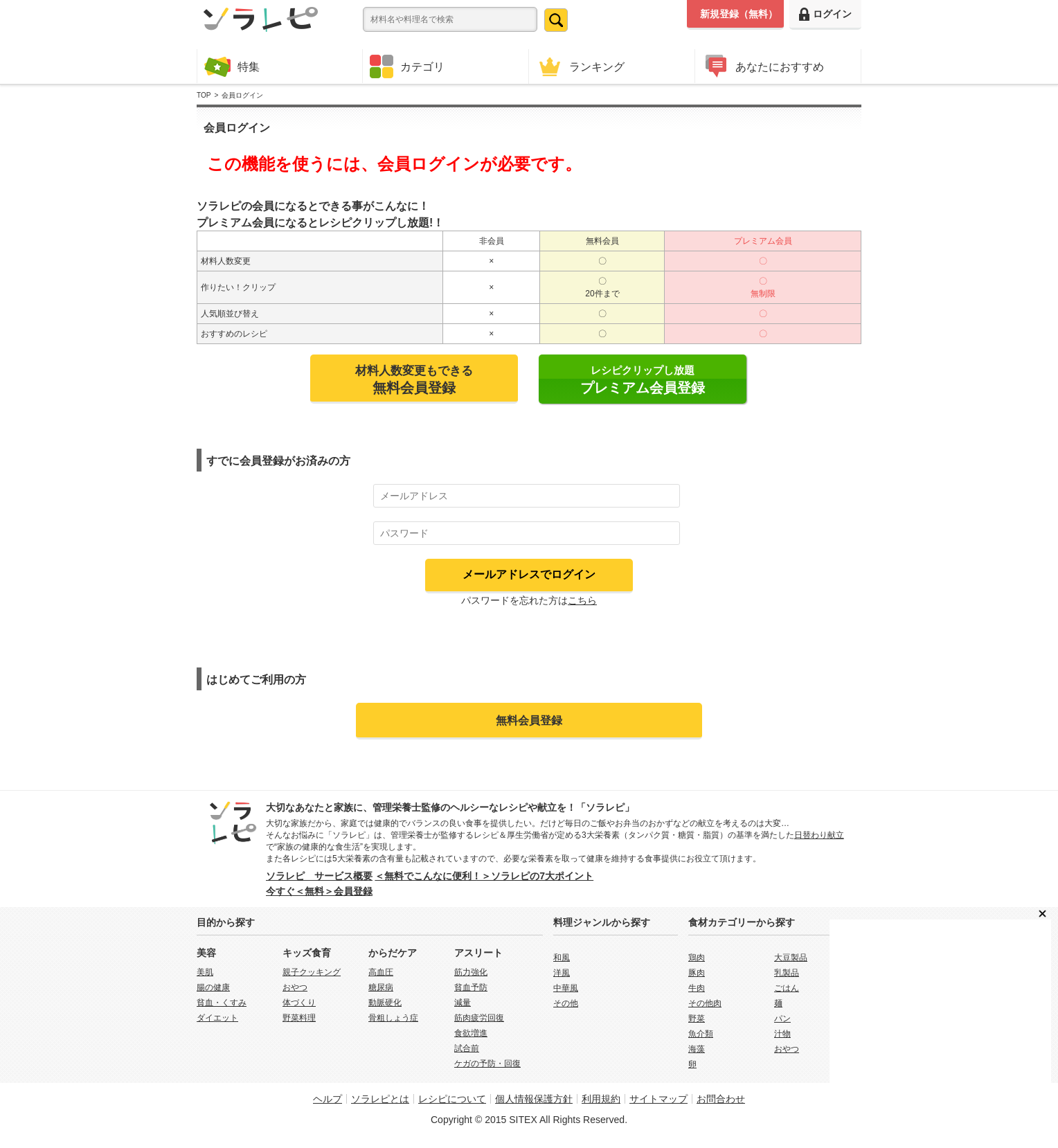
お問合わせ (721, 1098)
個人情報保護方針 (534, 1098)
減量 (462, 1002)
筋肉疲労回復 (479, 1018)
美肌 (205, 972)
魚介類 (700, 1034)
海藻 (696, 1049)
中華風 (565, 988)
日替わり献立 (819, 835)
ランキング (580, 66)
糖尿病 (380, 987)
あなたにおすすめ (763, 66)
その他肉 (704, 1003)
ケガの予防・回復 (487, 1063)
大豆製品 (790, 957)
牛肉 (696, 988)
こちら (582, 600)
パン (782, 1018)
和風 (561, 957)
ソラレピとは (380, 1098)
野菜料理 (299, 1018)
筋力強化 (470, 972)
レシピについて (452, 1098)
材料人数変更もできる (414, 379)
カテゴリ (407, 66)
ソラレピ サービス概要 (319, 875)
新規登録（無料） (739, 13)
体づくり (299, 1002)
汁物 (782, 1034)
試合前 (466, 1048)
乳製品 (786, 973)
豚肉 (696, 973)
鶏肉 (696, 957)
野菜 (696, 1018)
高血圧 (380, 972)
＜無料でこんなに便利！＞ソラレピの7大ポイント (484, 875)
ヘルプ (327, 1098)
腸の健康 (213, 987)
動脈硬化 (385, 1002)
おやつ (295, 987)
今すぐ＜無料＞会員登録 (319, 891)
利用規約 (601, 1098)
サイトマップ (658, 1098)
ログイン (825, 14)
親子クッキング (312, 972)
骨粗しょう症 (393, 1018)
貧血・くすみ (221, 1002)
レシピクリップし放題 (642, 379)
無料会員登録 (529, 720)
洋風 (561, 973)
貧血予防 (470, 987)
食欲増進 (470, 1033)
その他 (565, 1003)
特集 (232, 66)
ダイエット (217, 1018)
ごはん (786, 988)
